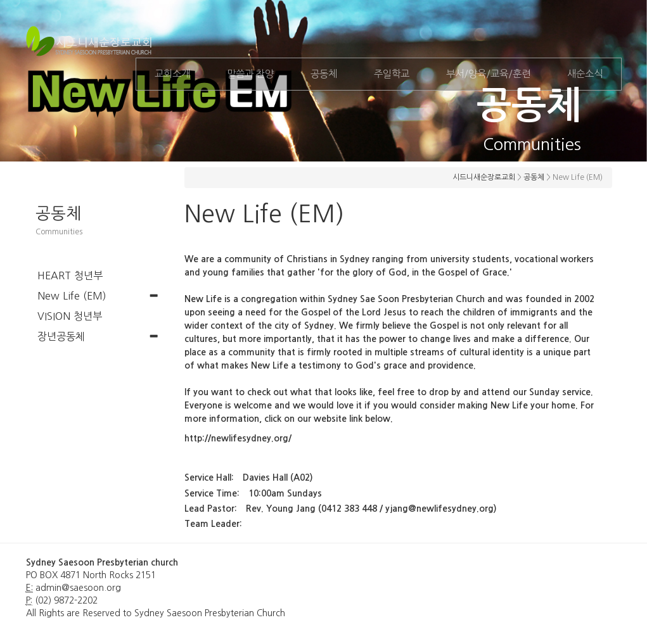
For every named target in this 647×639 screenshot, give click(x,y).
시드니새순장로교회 (483, 177)
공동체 (324, 74)
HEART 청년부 (70, 275)
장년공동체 (61, 336)
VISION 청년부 (69, 316)
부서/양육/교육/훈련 (488, 74)
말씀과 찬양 (250, 74)
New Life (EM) (71, 296)
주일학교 (391, 74)
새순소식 (585, 74)
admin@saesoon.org (78, 587)
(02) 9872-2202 (66, 600)
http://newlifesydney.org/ (237, 438)
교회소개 (172, 74)
